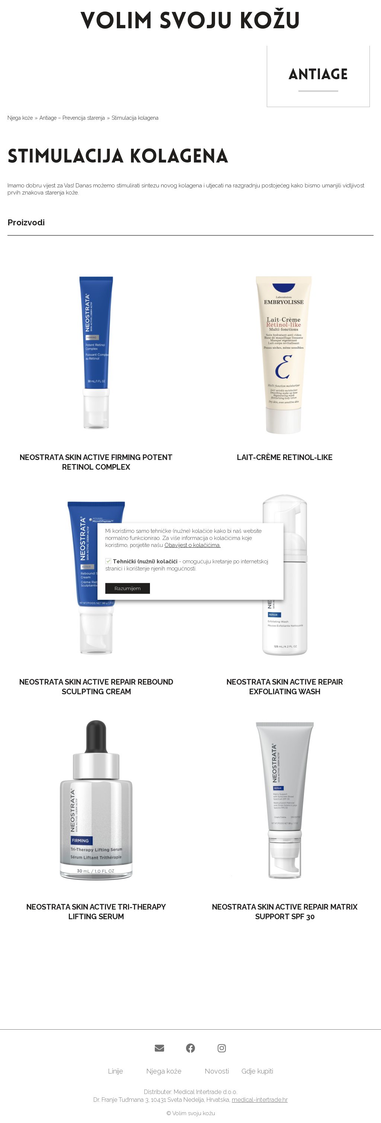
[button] (159, 1048)
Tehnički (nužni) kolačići (145, 561)
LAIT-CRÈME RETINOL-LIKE (285, 457)
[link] (120, 1071)
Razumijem (128, 588)
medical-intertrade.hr (260, 1099)
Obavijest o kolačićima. (192, 545)
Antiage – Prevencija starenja (72, 118)
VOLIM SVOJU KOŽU (190, 22)
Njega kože (20, 118)
